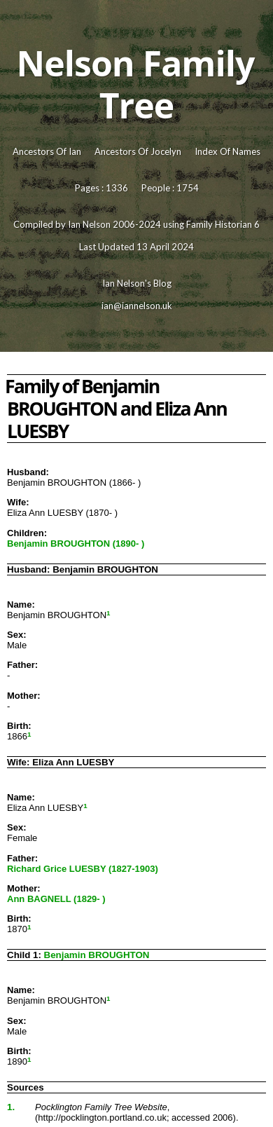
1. (11, 1107)
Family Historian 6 (223, 224)
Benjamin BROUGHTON (97, 955)
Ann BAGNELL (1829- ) (56, 899)
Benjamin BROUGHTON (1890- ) (75, 543)
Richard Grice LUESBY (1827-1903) (82, 868)
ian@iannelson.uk (137, 305)
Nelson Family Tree (136, 84)
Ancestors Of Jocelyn (137, 151)
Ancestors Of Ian (47, 151)
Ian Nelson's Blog (137, 283)
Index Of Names (227, 151)
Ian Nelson (89, 224)
